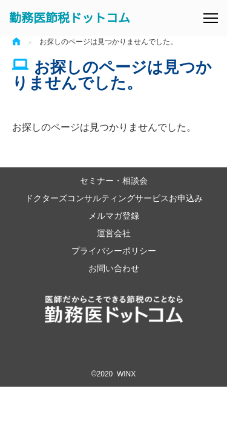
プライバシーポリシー (113, 250)
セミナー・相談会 (114, 180)
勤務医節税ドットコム (69, 18)
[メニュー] (210, 18)
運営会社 (114, 232)
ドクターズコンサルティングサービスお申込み (114, 197)
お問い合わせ (113, 267)
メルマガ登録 (113, 215)
